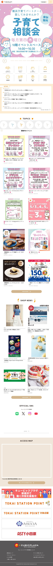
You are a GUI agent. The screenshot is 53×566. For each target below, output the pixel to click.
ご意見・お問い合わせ (11, 559)
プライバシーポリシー (11, 555)
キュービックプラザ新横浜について (26, 550)
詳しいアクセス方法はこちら (26, 482)
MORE (26, 431)
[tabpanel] (26, 30)
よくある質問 (9, 557)
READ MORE (45, 110)
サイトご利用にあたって (38, 553)
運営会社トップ (10, 553)
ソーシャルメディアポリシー (39, 555)
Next (48, 60)
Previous (5, 60)
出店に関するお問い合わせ (38, 557)
